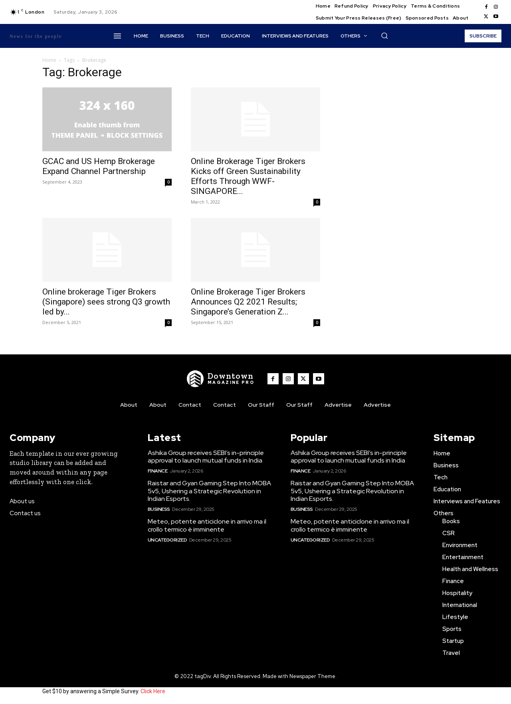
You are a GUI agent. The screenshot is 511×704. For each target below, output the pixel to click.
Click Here (153, 691)
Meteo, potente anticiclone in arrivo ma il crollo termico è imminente (207, 525)
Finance (158, 471)
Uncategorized (167, 540)
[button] (384, 35)
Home (49, 60)
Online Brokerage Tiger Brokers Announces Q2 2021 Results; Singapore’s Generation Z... (248, 301)
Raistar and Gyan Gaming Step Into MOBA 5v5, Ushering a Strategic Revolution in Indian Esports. (209, 490)
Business (159, 509)
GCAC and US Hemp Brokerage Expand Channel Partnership (98, 166)
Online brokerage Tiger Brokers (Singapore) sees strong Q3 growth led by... (106, 301)
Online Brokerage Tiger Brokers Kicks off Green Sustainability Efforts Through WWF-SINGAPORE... (248, 176)
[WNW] (221, 378)
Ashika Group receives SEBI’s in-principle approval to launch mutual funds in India (206, 457)
